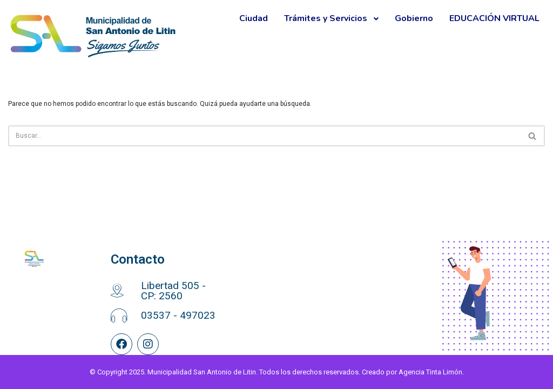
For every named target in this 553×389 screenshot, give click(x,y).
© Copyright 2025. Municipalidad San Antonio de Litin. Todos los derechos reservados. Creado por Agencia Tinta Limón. (277, 371)
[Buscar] (264, 135)
